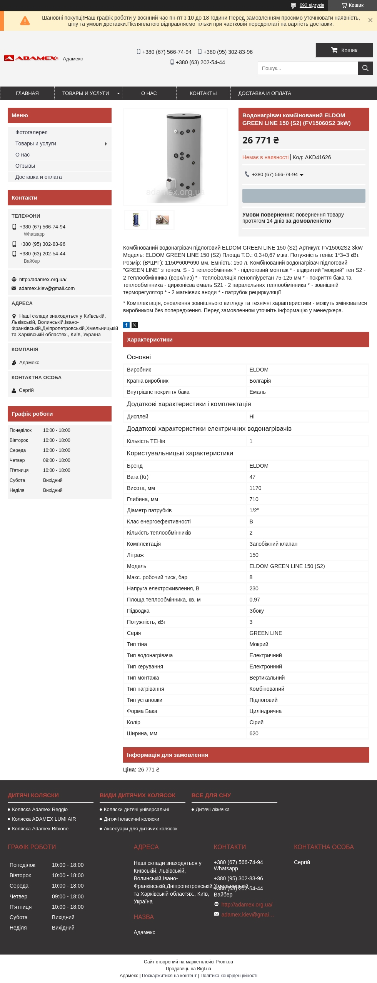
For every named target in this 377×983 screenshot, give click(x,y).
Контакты (203, 93)
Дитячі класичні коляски (131, 819)
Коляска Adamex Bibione (40, 828)
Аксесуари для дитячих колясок (140, 828)
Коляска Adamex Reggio (40, 809)
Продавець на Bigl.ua (188, 968)
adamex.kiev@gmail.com (47, 288)
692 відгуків (312, 5)
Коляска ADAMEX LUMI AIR (44, 819)
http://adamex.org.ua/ (43, 279)
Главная (27, 93)
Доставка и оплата (265, 93)
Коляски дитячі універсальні (136, 809)
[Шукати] (365, 68)
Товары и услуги (85, 93)
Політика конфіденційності (228, 975)
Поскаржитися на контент (169, 975)
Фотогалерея (31, 132)
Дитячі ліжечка (213, 809)
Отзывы (25, 166)
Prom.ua (224, 962)
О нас (149, 93)
